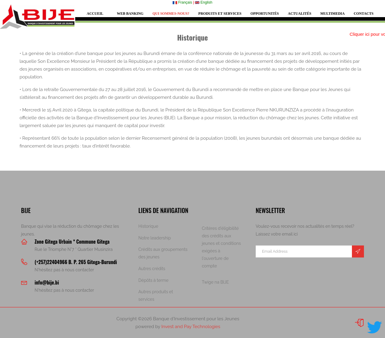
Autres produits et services (155, 295)
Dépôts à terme (153, 280)
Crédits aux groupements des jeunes (162, 253)
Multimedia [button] (332, 13)
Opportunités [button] (265, 13)
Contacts (364, 13)
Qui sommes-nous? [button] (170, 13)
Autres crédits (151, 268)
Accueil (95, 13)
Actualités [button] (299, 13)
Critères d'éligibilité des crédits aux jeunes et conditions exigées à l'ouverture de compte (221, 247)
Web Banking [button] (130, 13)
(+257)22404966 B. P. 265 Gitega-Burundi (76, 262)
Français (182, 2)
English (203, 2)
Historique (148, 226)
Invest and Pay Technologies (190, 326)
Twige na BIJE (215, 282)
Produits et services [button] (219, 13)
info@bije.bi (47, 282)
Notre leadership (154, 238)
